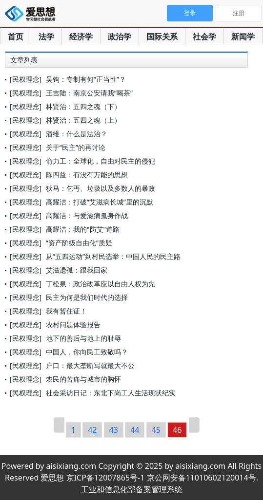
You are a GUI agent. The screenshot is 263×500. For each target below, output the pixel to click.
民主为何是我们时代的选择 (87, 297)
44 (134, 430)
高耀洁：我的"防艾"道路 (83, 229)
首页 (15, 36)
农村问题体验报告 (73, 324)
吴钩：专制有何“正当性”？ (86, 79)
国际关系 (162, 36)
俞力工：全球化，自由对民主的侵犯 (100, 161)
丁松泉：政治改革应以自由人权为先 (100, 283)
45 (156, 430)
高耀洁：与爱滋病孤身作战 (87, 215)
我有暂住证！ (66, 310)
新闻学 (243, 36)
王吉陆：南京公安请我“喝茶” (89, 92)
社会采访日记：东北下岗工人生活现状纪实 (111, 392)
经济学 (81, 36)
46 (177, 430)
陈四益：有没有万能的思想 (87, 174)
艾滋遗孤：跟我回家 (76, 270)
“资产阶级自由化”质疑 (79, 242)
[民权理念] (25, 79)
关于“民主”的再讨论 (75, 147)
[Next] (194, 425)
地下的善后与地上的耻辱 (83, 338)
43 (113, 430)
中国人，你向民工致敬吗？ (87, 351)
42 (92, 430)
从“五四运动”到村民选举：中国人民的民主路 (113, 256)
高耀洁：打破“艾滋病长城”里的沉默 (99, 201)
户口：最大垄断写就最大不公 (90, 365)
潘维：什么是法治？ (76, 133)
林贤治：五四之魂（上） (83, 120)
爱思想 (33, 14)
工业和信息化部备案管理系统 (131, 489)
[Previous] (59, 425)
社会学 (204, 36)
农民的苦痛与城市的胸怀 (83, 379)
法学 (46, 36)
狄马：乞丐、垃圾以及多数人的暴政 (100, 188)
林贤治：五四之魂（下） (83, 106)
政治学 (119, 36)
